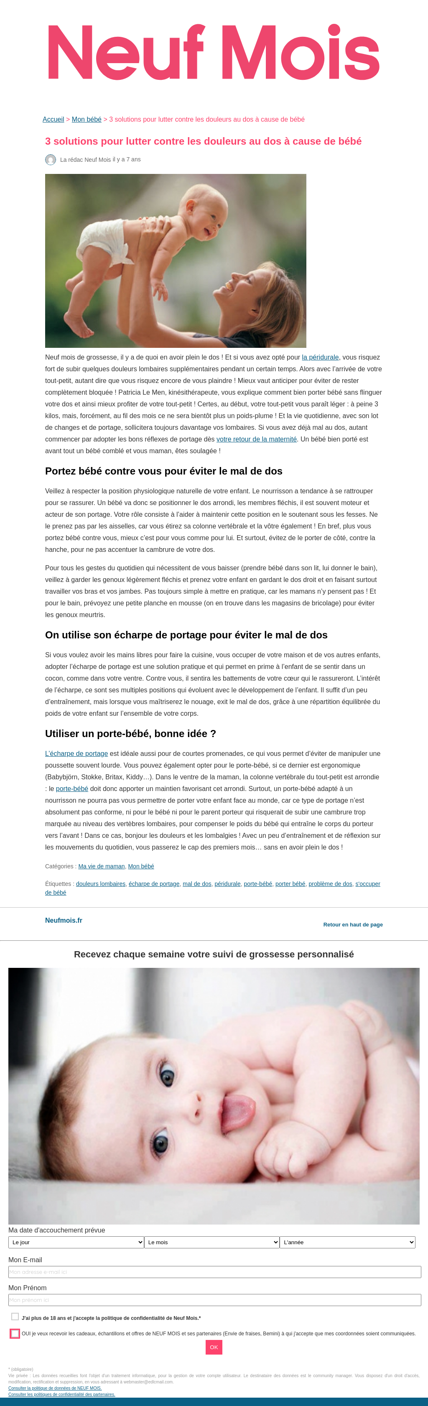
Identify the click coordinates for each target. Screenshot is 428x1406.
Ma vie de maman (101, 866)
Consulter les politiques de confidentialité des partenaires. (61, 1394)
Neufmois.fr (63, 920)
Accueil (53, 119)
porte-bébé (72, 788)
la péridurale (320, 357)
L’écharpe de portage (76, 753)
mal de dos (197, 883)
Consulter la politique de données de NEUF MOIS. (55, 1388)
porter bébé (290, 883)
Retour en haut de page (353, 924)
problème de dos (330, 883)
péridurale (228, 883)
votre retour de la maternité (257, 439)
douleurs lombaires (100, 883)
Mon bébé (87, 119)
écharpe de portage (154, 883)
